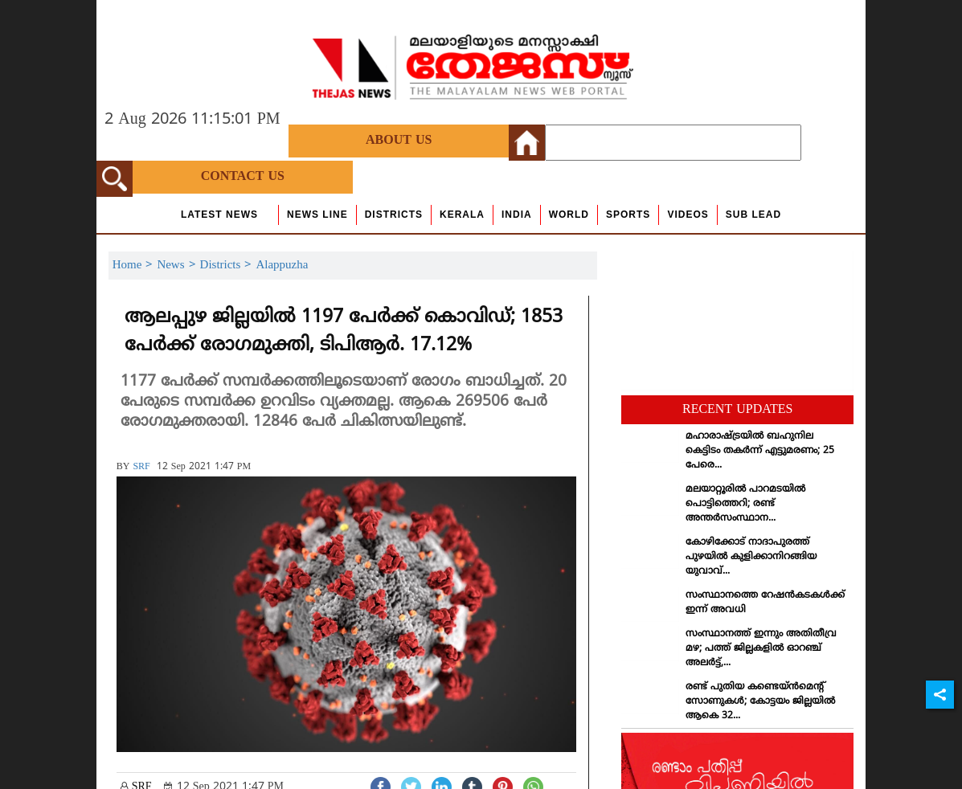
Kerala (462, 214)
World (569, 214)
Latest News (219, 214)
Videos (687, 214)
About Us (399, 141)
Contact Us (243, 177)
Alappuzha (282, 265)
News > (178, 265)
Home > (135, 265)
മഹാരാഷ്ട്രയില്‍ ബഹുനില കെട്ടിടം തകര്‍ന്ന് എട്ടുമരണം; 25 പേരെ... (760, 451)
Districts (394, 214)
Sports (628, 214)
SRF (141, 467)
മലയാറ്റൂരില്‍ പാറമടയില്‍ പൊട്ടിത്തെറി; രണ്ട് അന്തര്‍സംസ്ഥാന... (745, 504)
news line (317, 214)
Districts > (228, 265)
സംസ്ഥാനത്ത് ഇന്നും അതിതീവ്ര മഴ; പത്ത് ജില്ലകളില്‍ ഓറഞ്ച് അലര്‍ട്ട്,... (761, 648)
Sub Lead (753, 214)
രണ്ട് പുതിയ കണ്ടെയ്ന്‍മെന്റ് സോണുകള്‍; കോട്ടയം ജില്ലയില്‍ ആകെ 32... (760, 701)
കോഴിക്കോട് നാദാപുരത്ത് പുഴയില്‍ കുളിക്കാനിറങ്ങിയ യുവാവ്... (751, 557)
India (516, 214)
